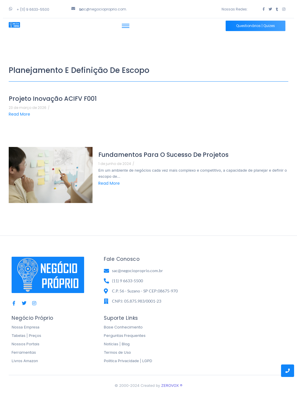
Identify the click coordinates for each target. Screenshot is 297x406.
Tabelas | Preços (26, 335)
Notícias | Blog (117, 344)
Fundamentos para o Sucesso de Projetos (163, 154)
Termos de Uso (117, 352)
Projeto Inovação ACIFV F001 (53, 98)
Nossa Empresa (25, 327)
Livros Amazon (25, 360)
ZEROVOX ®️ (171, 385)
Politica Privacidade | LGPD (128, 360)
